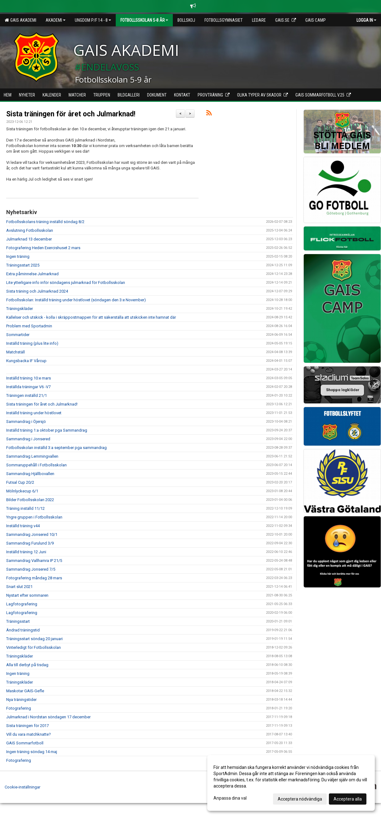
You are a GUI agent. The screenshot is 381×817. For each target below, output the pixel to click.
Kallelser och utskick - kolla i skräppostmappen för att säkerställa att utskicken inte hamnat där (91, 317)
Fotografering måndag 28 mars (34, 578)
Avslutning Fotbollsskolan (29, 230)
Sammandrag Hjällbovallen (30, 473)
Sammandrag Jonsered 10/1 (31, 534)
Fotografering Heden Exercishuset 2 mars (43, 247)
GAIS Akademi (20, 20)
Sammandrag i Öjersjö (26, 421)
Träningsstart (18, 621)
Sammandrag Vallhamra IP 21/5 (34, 560)
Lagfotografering (21, 604)
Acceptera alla (348, 799)
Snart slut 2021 (19, 586)
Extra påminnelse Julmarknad (32, 274)
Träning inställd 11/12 (25, 508)
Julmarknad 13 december (29, 239)
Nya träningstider (21, 699)
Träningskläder (19, 308)
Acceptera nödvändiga (300, 799)
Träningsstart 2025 (22, 265)
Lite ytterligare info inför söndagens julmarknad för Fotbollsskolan (65, 282)
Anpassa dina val (230, 798)
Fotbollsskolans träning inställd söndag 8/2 (45, 221)
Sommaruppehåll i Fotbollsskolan (36, 465)
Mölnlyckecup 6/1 (22, 491)
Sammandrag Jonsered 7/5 (30, 569)
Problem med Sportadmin (29, 326)
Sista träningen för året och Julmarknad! (70, 114)
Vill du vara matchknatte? (28, 734)
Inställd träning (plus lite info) (32, 343)
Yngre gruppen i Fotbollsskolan (34, 517)
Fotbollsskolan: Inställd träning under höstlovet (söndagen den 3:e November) (76, 300)
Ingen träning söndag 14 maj (31, 751)
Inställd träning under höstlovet (33, 413)
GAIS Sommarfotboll (24, 743)
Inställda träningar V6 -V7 (28, 386)
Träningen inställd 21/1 (26, 395)
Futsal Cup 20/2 (20, 482)
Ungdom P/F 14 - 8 (93, 20)
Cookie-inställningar (22, 787)
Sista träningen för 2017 (27, 725)
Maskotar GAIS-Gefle (25, 691)
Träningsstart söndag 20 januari (34, 638)
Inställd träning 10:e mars (28, 378)
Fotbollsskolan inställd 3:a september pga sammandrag (56, 447)
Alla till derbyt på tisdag (27, 664)
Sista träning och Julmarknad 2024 (37, 291)
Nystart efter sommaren (27, 595)
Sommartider (17, 334)
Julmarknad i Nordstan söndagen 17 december (48, 717)
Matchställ (15, 352)
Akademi (55, 20)
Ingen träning (17, 256)
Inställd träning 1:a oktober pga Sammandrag (46, 430)
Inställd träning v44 (23, 525)
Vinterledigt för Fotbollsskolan (33, 647)
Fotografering (18, 708)
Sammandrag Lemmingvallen (32, 456)
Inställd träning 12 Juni (26, 552)
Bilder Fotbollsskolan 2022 (30, 499)
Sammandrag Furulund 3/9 (30, 543)
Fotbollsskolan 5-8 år (144, 20)
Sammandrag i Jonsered (28, 439)
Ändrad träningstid (23, 630)
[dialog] (291, 783)
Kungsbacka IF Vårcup (26, 360)
